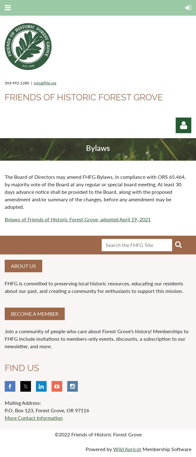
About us (23, 266)
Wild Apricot (127, 449)
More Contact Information (34, 418)
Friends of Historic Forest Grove (84, 97)
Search (178, 244)
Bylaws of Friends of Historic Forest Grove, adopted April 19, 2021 (78, 219)
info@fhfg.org (45, 83)
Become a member (34, 314)
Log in (183, 125)
